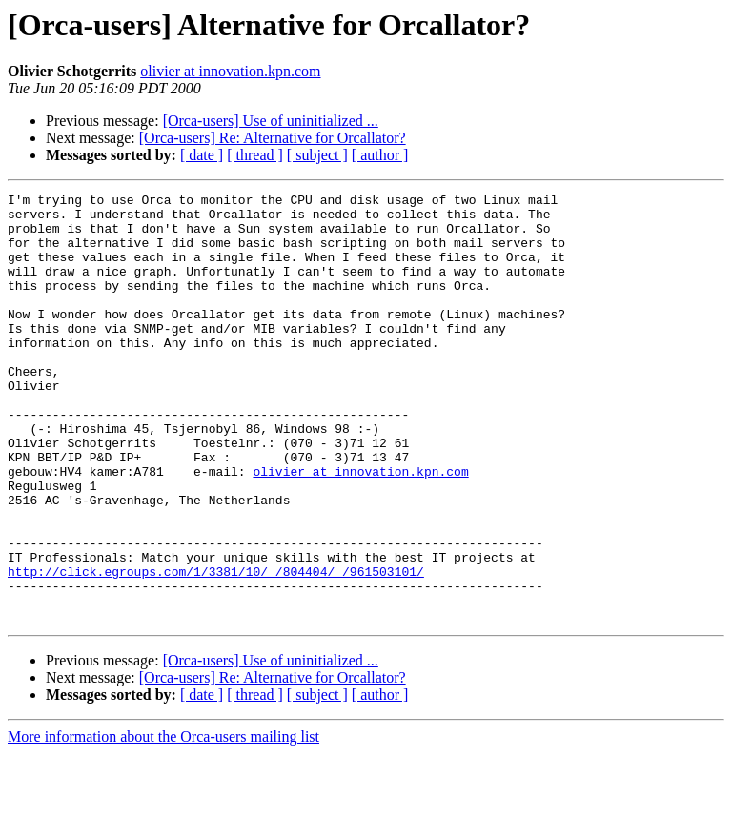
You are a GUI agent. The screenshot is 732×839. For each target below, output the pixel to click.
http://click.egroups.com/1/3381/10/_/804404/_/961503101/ (216, 648)
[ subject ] (317, 155)
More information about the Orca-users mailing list (163, 822)
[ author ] (380, 155)
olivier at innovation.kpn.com (230, 71)
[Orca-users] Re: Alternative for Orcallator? (272, 138)
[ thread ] (255, 155)
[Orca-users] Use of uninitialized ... (270, 121)
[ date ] (201, 155)
